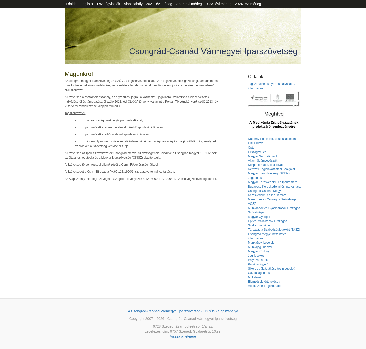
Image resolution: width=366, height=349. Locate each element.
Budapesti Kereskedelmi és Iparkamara (274, 186)
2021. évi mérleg (159, 4)
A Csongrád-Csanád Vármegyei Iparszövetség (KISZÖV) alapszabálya (183, 311)
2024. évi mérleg (248, 4)
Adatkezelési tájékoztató (264, 286)
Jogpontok (255, 178)
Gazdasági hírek (259, 273)
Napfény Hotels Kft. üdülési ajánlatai (272, 139)
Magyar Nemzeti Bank (263, 156)
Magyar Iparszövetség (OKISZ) (268, 173)
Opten (252, 147)
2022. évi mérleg (189, 4)
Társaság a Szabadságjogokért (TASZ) (274, 229)
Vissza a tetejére (183, 336)
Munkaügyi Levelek (261, 242)
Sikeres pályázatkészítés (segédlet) (271, 268)
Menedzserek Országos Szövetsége (272, 199)
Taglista (87, 4)
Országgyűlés (257, 152)
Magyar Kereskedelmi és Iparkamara (272, 182)
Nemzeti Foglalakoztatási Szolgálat (271, 169)
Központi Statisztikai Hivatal (266, 165)
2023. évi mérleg (218, 4)
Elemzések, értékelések (264, 281)
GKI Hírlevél (256, 143)
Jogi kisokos (256, 255)
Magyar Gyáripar (259, 217)
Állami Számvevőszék (262, 160)
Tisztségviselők (108, 4)
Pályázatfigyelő (258, 264)
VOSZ (252, 204)
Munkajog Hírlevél (260, 247)
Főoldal (71, 4)
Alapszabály (133, 4)
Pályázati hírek (258, 260)
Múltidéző (254, 277)
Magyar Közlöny (258, 251)
